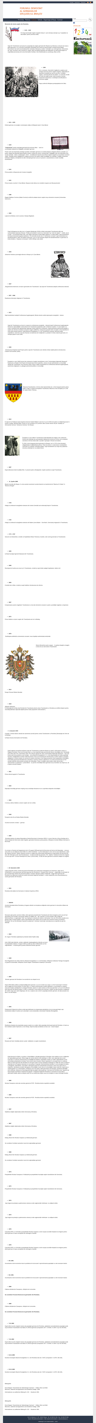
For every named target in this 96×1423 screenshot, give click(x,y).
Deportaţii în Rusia (50, 20)
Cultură (33, 20)
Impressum (77, 2)
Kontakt (71, 2)
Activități (21, 20)
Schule (40, 20)
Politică (27, 20)
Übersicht (83, 2)
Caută (74, 18)
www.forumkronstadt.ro (52, 1418)
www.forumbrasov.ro (63, 1418)
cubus (56, 1421)
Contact (60, 20)
